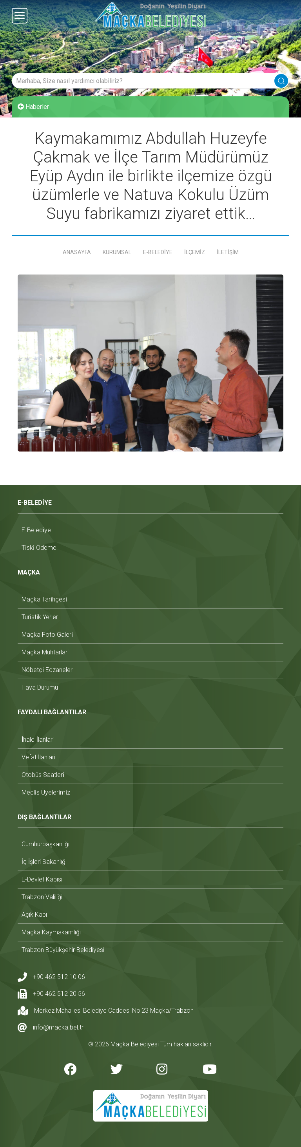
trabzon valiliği (42, 897)
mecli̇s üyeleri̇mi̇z (46, 792)
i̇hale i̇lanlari (38, 739)
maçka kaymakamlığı (51, 932)
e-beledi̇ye (36, 529)
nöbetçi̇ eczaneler (47, 670)
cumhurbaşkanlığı (45, 844)
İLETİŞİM (228, 252)
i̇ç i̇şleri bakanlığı (44, 861)
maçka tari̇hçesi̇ (44, 599)
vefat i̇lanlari (38, 756)
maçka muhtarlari (45, 652)
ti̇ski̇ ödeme (39, 547)
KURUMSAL (117, 252)
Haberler (33, 106)
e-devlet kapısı (42, 879)
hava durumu (40, 687)
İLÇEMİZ (194, 252)
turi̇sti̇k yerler (40, 617)
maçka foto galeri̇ (47, 634)
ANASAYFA (77, 252)
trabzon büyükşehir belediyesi (63, 950)
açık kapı (34, 914)
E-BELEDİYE (157, 252)
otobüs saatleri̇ (43, 774)
